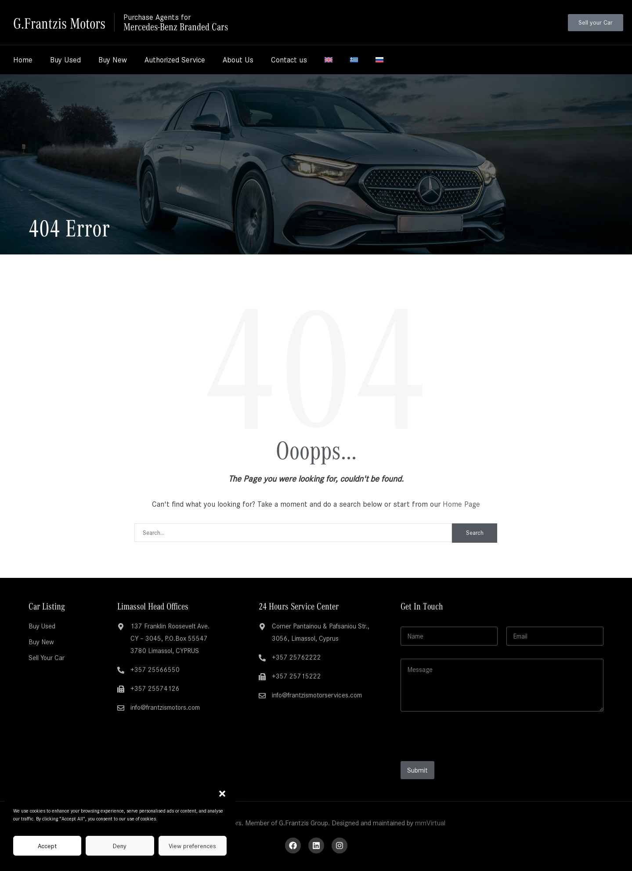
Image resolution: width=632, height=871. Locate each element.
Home (23, 60)
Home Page (461, 504)
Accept (47, 846)
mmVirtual (430, 822)
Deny (119, 846)
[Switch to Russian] (379, 60)
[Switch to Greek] (354, 60)
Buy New (112, 60)
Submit (417, 770)
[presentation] (467, 755)
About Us (238, 60)
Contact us (289, 60)
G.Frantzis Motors (60, 22)
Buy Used (65, 60)
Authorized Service (174, 60)
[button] (222, 793)
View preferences (192, 846)
